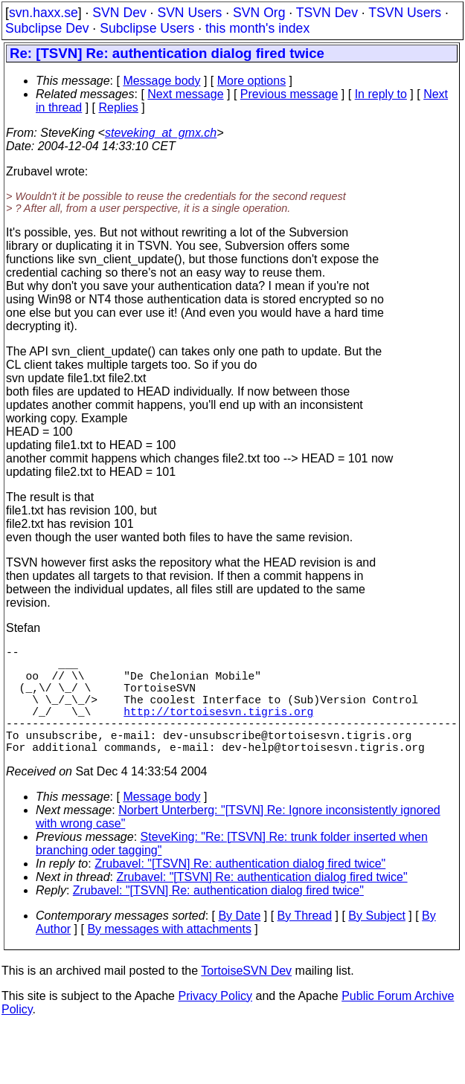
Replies (118, 107)
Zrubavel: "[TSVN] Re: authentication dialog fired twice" (239, 890)
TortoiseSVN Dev (246, 997)
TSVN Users (404, 12)
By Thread (305, 942)
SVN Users (189, 12)
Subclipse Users (147, 28)
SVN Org (259, 12)
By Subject (376, 942)
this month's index (257, 28)
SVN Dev (119, 12)
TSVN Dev (327, 12)
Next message (185, 94)
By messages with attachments (169, 955)
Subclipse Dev (47, 28)
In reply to (381, 94)
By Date (239, 942)
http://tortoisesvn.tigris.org (218, 728)
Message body (161, 80)
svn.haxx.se (43, 12)
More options (251, 80)
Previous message (289, 94)
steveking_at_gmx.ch (161, 132)
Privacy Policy (215, 1022)
